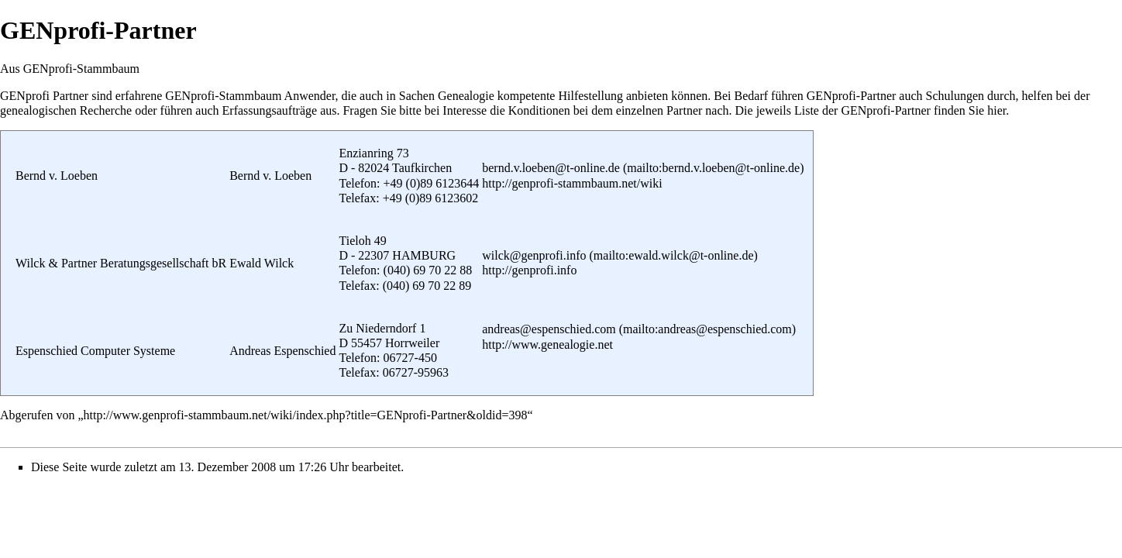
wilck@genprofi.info (534, 255)
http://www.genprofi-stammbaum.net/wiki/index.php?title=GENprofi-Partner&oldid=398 (306, 415)
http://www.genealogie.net (547, 344)
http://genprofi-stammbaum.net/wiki (572, 183)
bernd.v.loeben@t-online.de (551, 167)
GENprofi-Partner (852, 95)
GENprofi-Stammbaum (223, 95)
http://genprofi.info (529, 270)
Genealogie (466, 95)
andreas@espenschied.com (548, 329)
